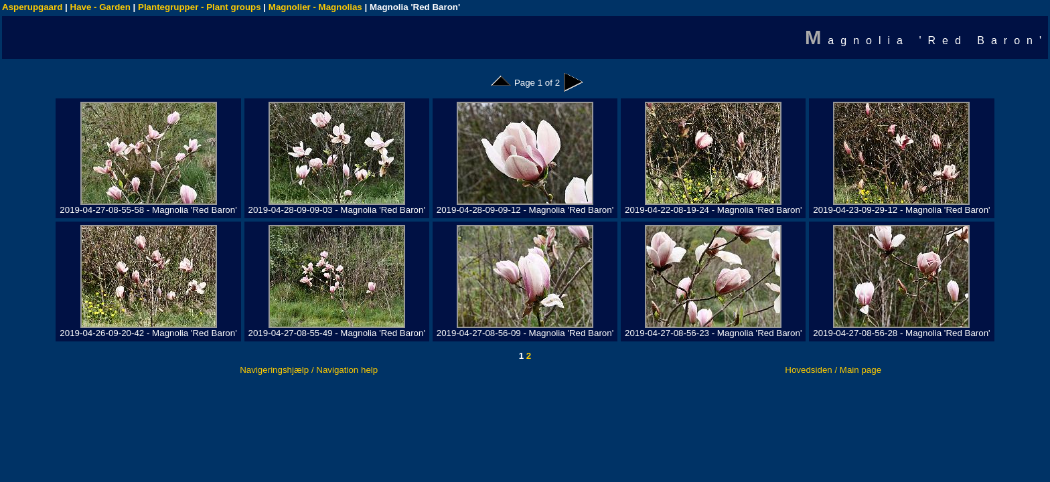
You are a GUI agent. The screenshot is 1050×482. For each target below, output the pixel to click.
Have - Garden (100, 7)
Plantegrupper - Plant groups (199, 7)
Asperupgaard (32, 7)
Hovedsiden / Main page (833, 370)
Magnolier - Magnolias (315, 7)
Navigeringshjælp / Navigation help (309, 370)
